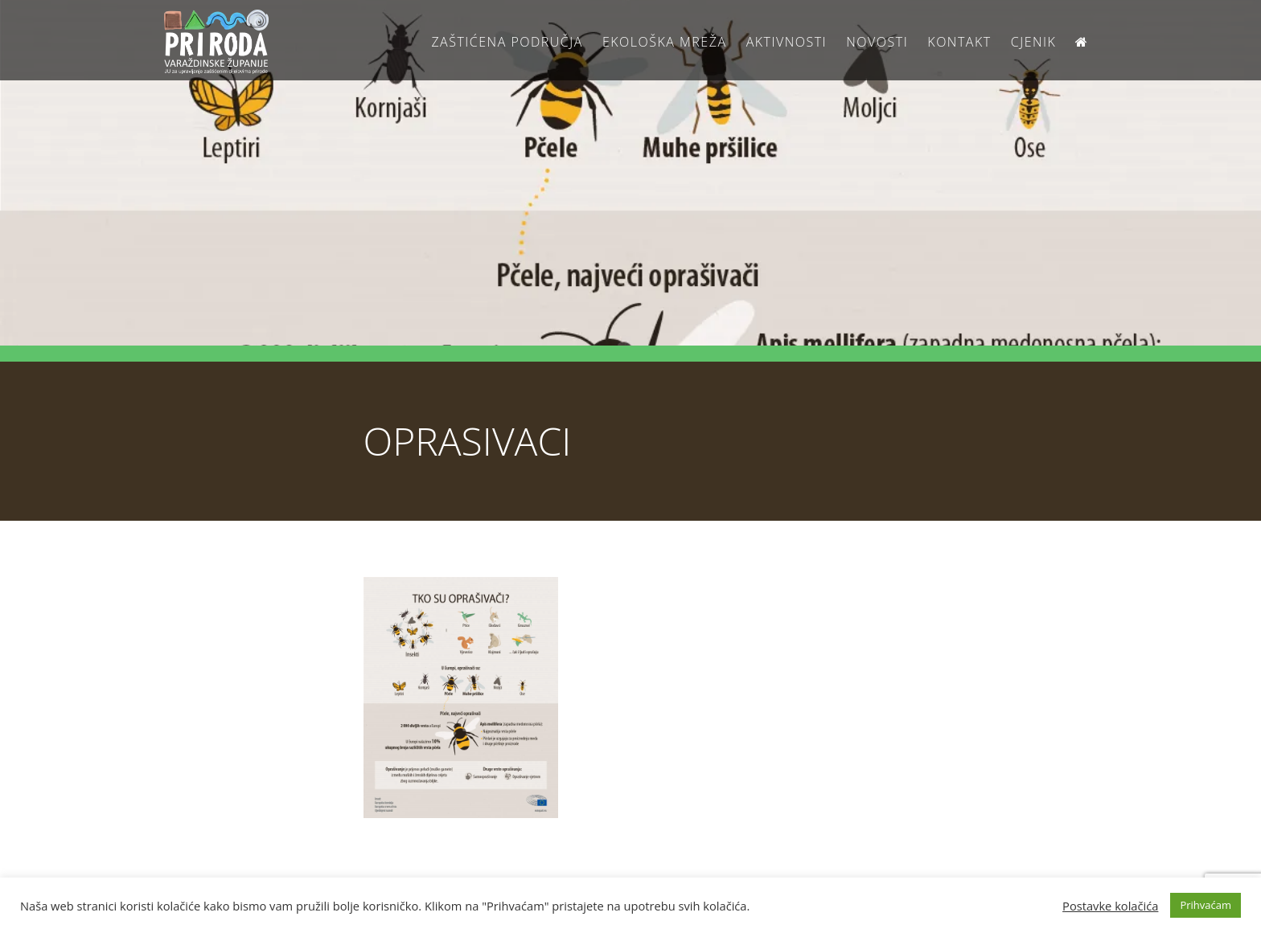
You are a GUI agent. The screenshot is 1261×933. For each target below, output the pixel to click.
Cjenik (1034, 42)
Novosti (877, 42)
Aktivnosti (786, 42)
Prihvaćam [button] (1205, 905)
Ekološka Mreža (664, 42)
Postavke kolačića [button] (1110, 905)
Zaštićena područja (506, 42)
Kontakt (959, 42)
